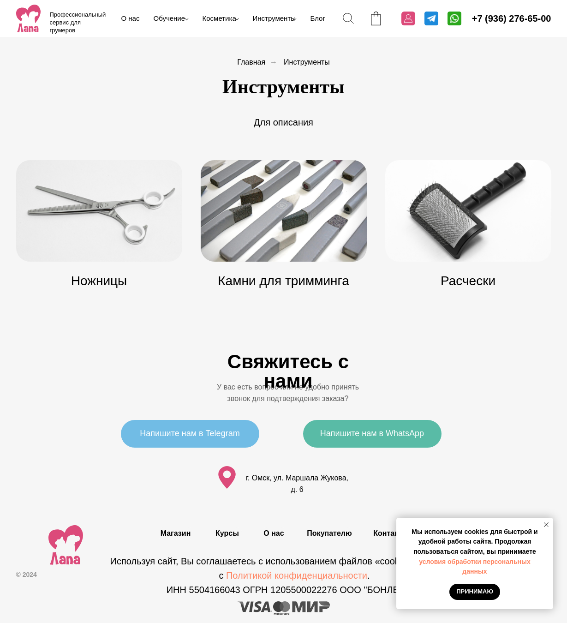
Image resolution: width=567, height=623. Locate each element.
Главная (251, 62)
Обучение (169, 18)
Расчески (468, 281)
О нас (130, 18)
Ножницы (99, 281)
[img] (28, 18)
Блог (317, 18)
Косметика (219, 18)
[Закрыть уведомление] (546, 524)
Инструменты (274, 18)
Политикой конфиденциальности (296, 575)
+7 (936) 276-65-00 (511, 18)
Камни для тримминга (283, 281)
